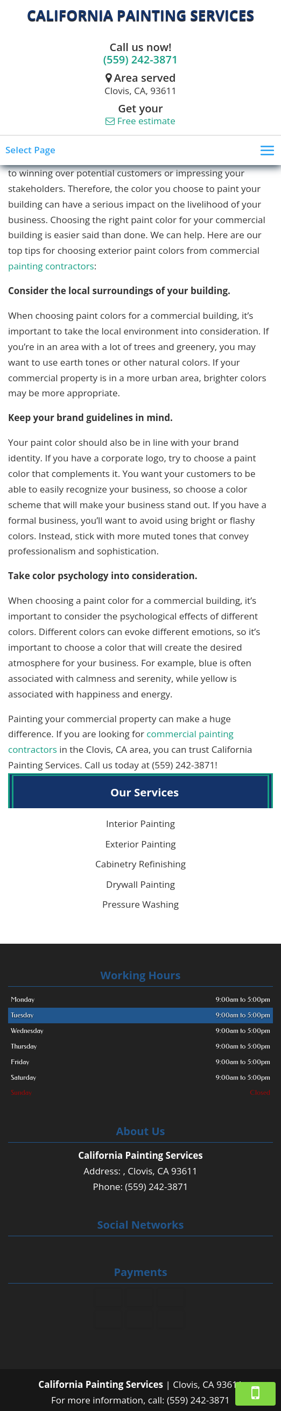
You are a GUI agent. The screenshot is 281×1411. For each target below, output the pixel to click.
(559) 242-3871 (140, 59)
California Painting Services (140, 15)
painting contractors (51, 266)
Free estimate (140, 121)
